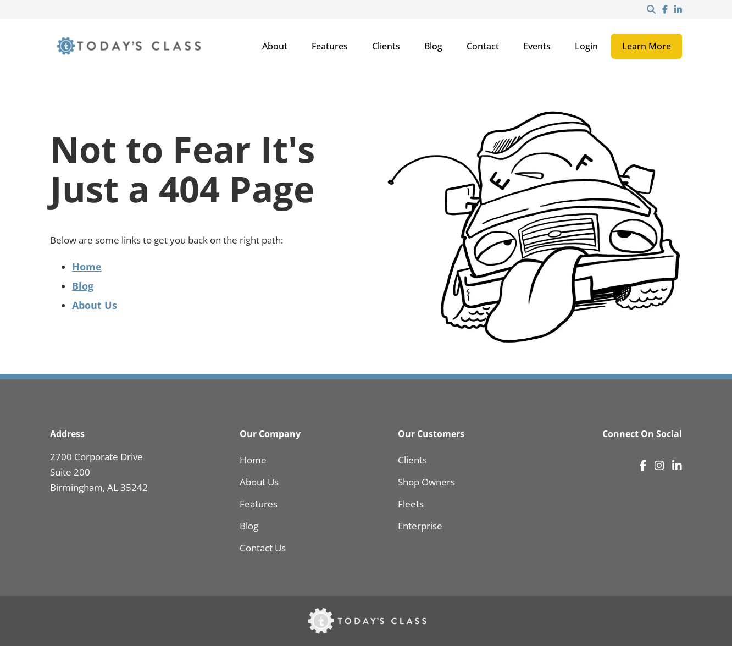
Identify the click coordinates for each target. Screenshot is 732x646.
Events (537, 46)
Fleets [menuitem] (411, 504)
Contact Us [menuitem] (263, 548)
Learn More (646, 46)
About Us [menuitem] (259, 482)
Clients (386, 46)
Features (330, 46)
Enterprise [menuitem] (420, 526)
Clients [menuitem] (412, 460)
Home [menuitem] (253, 460)
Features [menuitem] (259, 504)
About (274, 46)
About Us (94, 305)
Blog (433, 46)
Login (586, 46)
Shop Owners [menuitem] (426, 482)
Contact (483, 46)
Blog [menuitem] (249, 526)
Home (87, 266)
